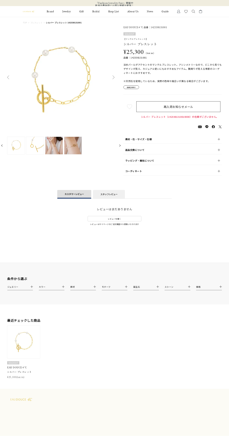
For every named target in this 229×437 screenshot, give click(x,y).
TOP (25, 23)
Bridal (96, 11)
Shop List (113, 11)
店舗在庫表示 (133, 88)
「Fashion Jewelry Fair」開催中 (114, 3)
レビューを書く (114, 219)
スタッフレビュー (109, 195)
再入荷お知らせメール (179, 108)
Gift (81, 11)
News (150, 11)
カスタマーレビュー (74, 195)
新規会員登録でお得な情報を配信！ (114, 5)
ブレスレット (36, 23)
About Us (132, 11)
